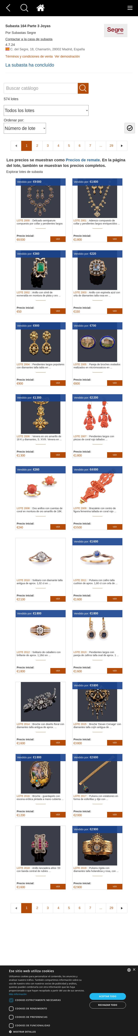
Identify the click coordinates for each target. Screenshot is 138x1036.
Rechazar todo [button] (107, 1005)
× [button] (134, 969)
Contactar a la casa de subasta (28, 39)
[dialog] (69, 1000)
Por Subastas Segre (20, 33)
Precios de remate (83, 160)
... (100, 145)
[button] (47, 1031)
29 (111, 145)
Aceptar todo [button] (107, 996)
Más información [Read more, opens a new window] (18, 994)
